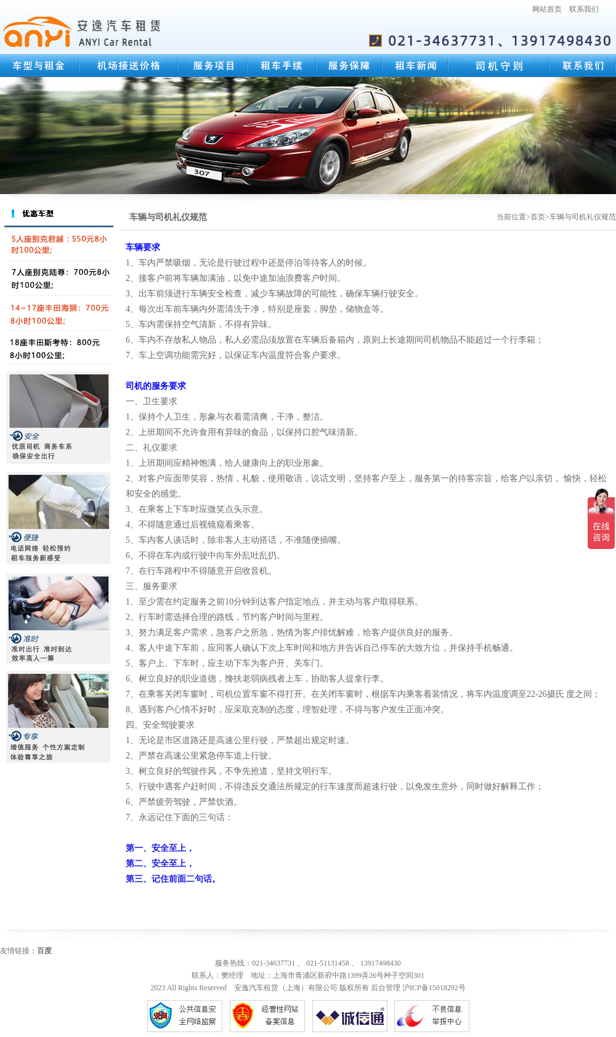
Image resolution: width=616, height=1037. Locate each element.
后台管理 (385, 987)
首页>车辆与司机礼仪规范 (573, 217)
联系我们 (584, 9)
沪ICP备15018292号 (434, 987)
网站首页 (547, 9)
